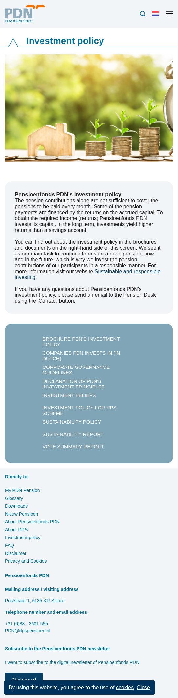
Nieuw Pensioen (21, 514)
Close (143, 687)
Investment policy (22, 537)
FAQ (9, 545)
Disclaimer (15, 553)
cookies (125, 687)
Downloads (16, 506)
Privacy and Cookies (26, 561)
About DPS (16, 529)
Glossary (14, 498)
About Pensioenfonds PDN (32, 521)
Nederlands (157, 16)
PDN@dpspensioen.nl (27, 630)
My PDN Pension (22, 490)
